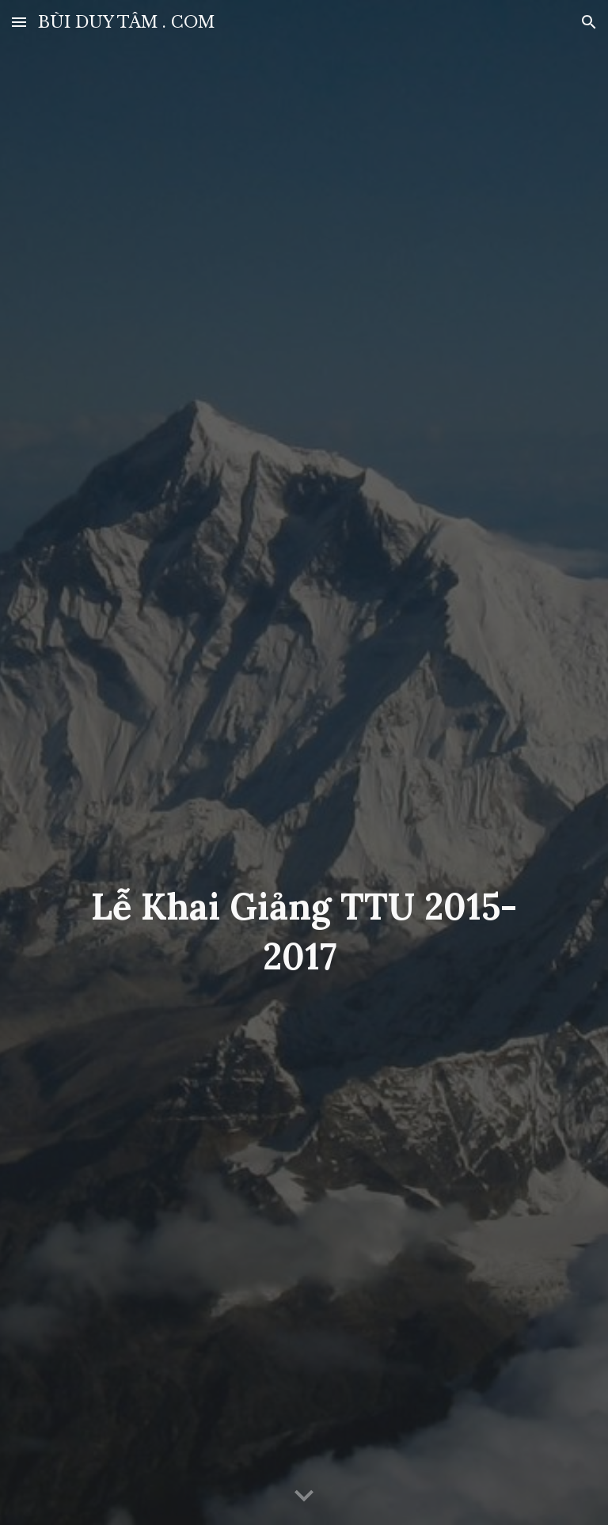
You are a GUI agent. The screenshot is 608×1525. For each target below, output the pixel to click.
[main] (303, 931)
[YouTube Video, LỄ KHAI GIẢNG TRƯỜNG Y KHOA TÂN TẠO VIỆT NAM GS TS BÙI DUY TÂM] (303, 702)
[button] (19, 22)
